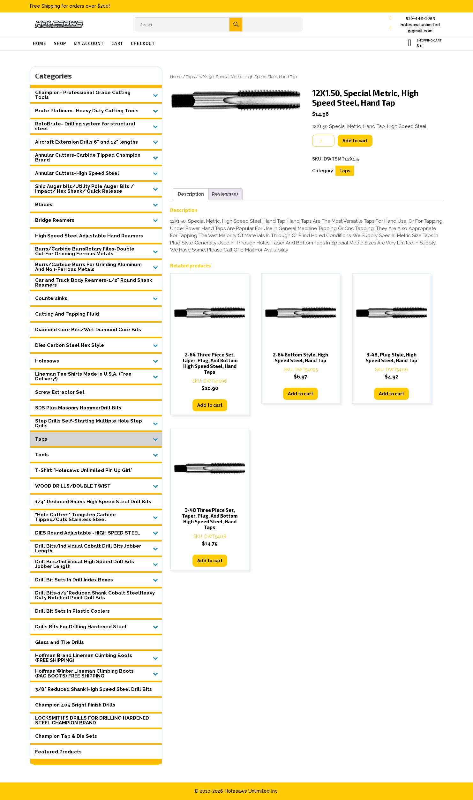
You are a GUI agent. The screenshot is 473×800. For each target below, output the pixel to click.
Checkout (143, 43)
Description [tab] (191, 194)
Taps (190, 76)
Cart (117, 43)
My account (89, 43)
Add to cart (355, 140)
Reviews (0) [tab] (225, 194)
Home (39, 43)
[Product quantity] (323, 141)
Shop (60, 43)
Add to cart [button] (209, 405)
